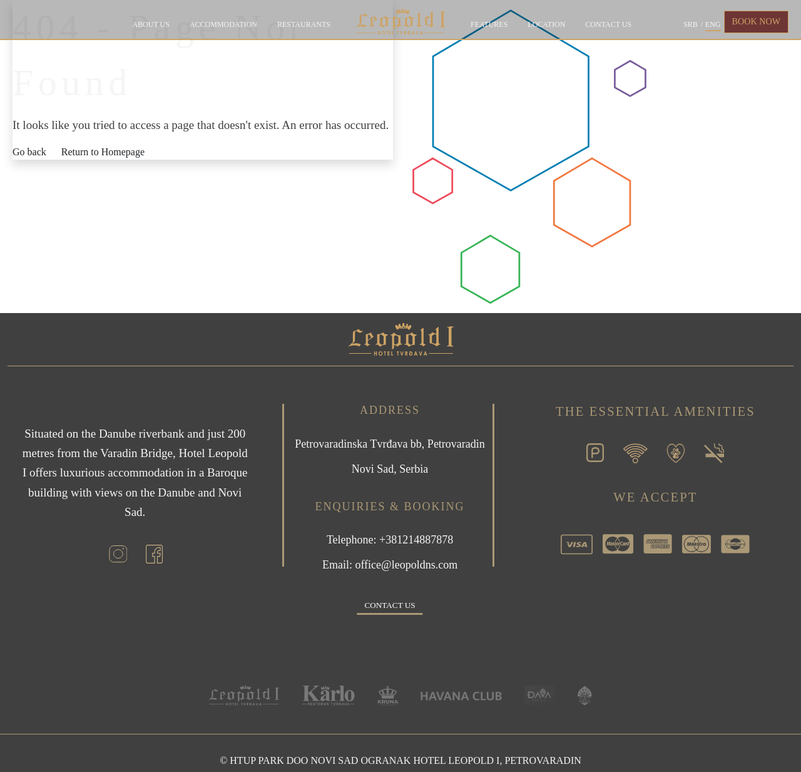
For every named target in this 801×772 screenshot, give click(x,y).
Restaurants (303, 24)
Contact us (608, 24)
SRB (690, 24)
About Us (150, 24)
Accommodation (223, 24)
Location (546, 24)
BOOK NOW (756, 21)
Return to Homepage (103, 152)
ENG (713, 24)
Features (489, 24)
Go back (29, 152)
